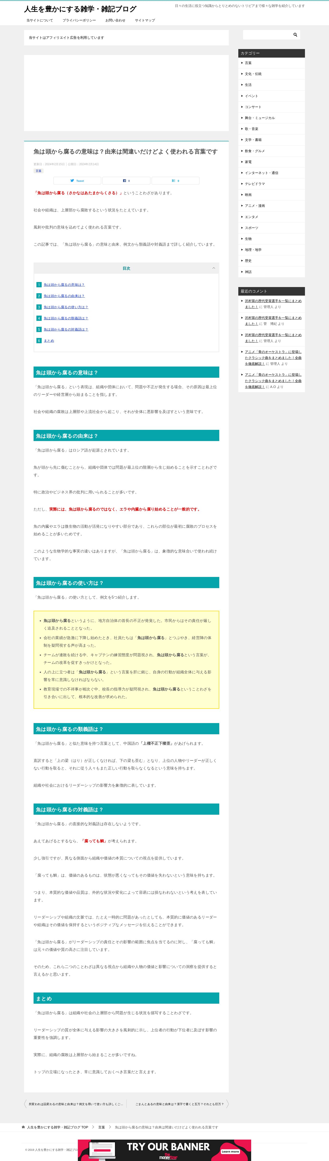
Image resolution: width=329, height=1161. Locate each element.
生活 (248, 85)
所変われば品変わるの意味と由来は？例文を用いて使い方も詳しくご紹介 (77, 1104)
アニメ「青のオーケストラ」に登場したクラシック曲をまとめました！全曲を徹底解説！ (273, 358)
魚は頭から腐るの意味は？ (64, 285)
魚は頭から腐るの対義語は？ (66, 329)
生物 (248, 239)
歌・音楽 (251, 129)
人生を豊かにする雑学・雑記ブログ (82, 8)
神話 (248, 272)
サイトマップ (145, 20)
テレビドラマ (255, 184)
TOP (57, 1127)
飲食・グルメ (255, 151)
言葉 (38, 171)
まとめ (49, 340)
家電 (248, 162)
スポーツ (251, 228)
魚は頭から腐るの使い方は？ (66, 307)
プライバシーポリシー (79, 20)
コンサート (253, 107)
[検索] (271, 35)
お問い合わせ (115, 20)
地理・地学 (253, 250)
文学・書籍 (253, 140)
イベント (251, 96)
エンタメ (251, 217)
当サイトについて (39, 20)
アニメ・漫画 (255, 206)
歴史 (248, 261)
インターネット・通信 (261, 173)
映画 (248, 195)
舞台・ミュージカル (260, 118)
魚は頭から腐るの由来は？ (64, 296)
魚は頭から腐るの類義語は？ (66, 318)
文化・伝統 (253, 74)
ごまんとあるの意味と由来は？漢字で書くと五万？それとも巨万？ (179, 1104)
